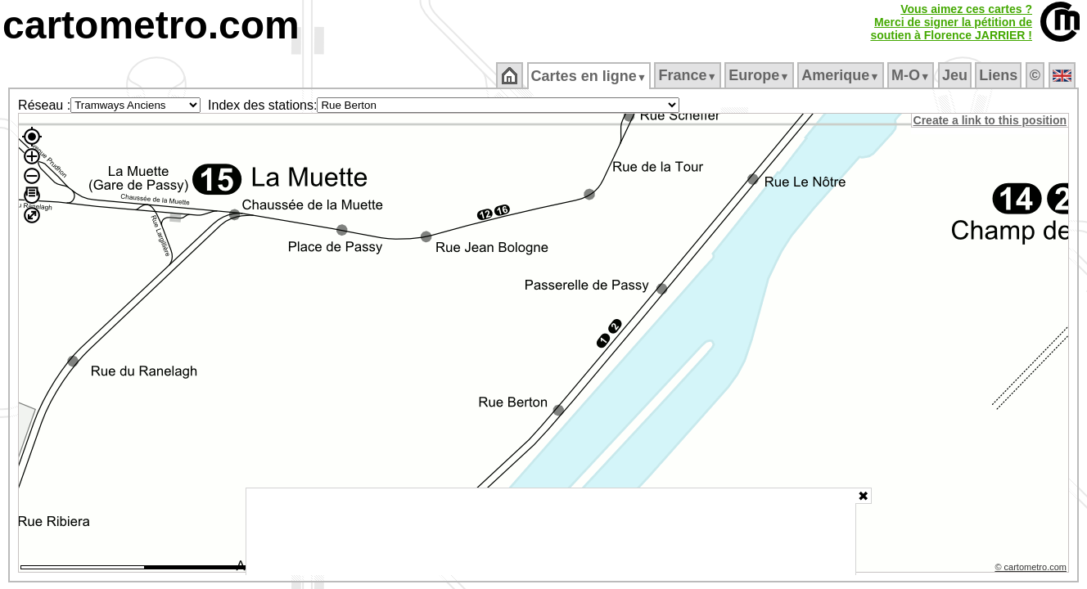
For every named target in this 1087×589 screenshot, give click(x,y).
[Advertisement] (551, 532)
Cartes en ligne (589, 76)
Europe (760, 75)
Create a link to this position (990, 120)
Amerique (842, 75)
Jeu (955, 75)
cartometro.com (151, 25)
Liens (1000, 75)
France (689, 75)
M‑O (912, 75)
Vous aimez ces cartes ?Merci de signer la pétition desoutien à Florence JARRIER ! (951, 22)
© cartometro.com (1032, 569)
